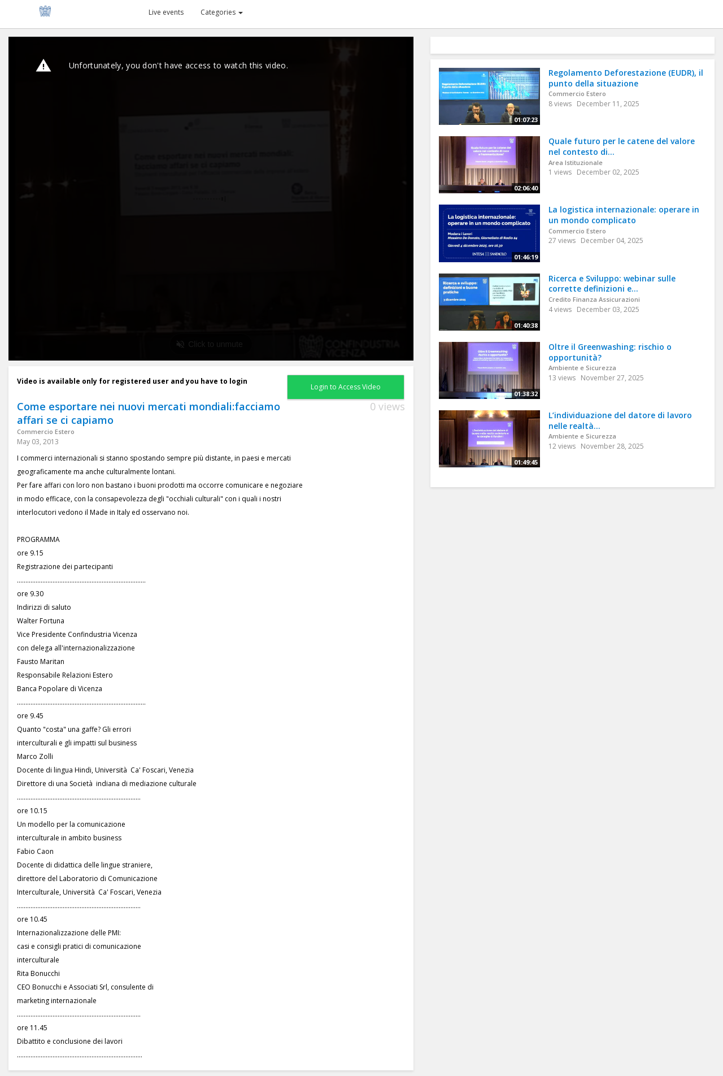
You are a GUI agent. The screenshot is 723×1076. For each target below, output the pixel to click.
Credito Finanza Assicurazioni (594, 299)
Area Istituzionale (575, 162)
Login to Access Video (346, 387)
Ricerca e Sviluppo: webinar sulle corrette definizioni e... (612, 283)
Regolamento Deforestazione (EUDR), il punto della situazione (625, 78)
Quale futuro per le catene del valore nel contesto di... (621, 146)
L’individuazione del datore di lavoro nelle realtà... (620, 420)
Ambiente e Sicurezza (582, 367)
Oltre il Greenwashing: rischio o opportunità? (610, 352)
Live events (166, 12)
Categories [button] (222, 12)
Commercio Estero (46, 431)
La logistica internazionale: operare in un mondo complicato (623, 214)
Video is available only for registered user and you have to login (132, 381)
